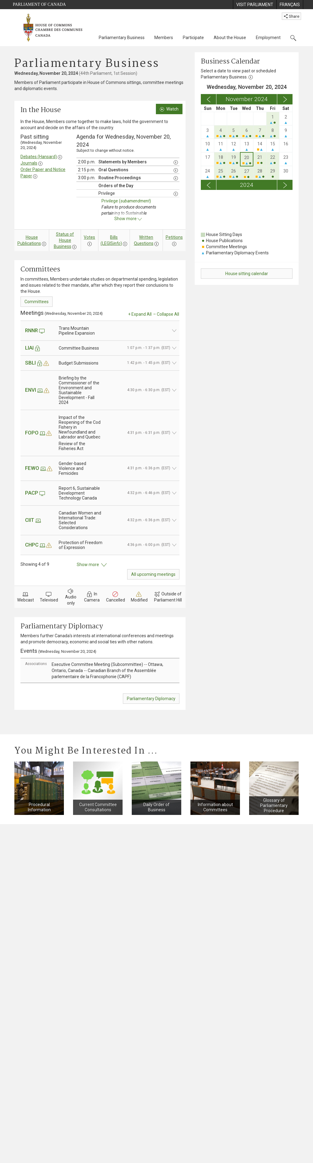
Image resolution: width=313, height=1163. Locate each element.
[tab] (99, 670)
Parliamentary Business (122, 37)
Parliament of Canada (39, 4)
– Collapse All (166, 314)
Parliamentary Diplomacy (151, 698)
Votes (89, 237)
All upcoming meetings (153, 574)
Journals (28, 163)
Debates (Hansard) (38, 156)
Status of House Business (64, 240)
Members (163, 37)
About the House (230, 37)
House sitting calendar (246, 273)
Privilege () (126, 200)
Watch (169, 109)
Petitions (174, 237)
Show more (92, 565)
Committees (36, 301)
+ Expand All (140, 314)
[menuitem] (254, 4)
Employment (268, 37)
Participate (193, 37)
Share (291, 16)
